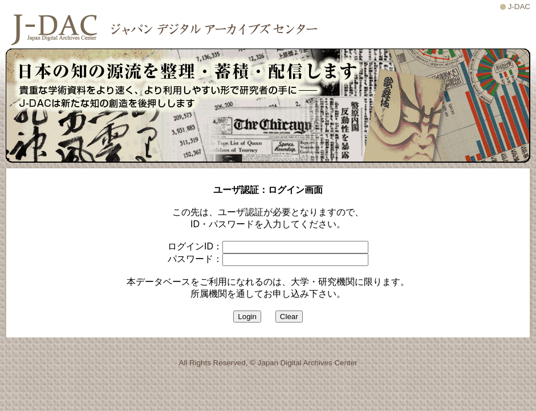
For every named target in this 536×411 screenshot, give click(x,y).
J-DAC (519, 6)
